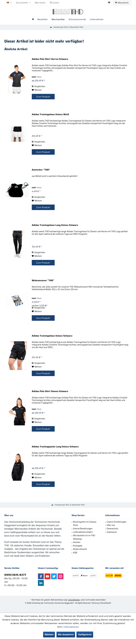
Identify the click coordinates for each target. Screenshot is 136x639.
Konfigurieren (84, 634)
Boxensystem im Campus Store (84, 523)
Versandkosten (74, 599)
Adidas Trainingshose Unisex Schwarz (52, 336)
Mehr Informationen (68, 627)
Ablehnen (49, 634)
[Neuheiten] (42, 19)
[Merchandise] (58, 19)
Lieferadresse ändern (83, 532)
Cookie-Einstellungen (116, 521)
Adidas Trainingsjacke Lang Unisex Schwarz (55, 446)
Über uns (111, 525)
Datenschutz (112, 528)
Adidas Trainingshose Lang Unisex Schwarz (55, 225)
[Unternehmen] (97, 19)
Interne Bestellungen (82, 528)
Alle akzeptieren (66, 634)
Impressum (112, 532)
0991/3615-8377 (15, 575)
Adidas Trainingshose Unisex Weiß (50, 114)
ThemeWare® (105, 603)
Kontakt (76, 542)
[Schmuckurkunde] (77, 19)
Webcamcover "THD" (43, 280)
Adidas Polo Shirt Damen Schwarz (50, 391)
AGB (75, 552)
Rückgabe (77, 545)
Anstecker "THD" (41, 170)
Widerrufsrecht (80, 549)
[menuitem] (122, 2)
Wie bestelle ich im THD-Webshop (84, 537)
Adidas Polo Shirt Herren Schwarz (50, 59)
